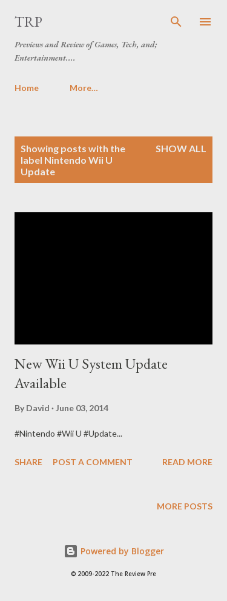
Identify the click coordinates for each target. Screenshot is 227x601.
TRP (28, 21)
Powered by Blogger (114, 551)
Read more (187, 462)
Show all (181, 148)
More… (84, 87)
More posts (184, 506)
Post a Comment (93, 462)
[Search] (176, 22)
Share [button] (28, 462)
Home (27, 87)
